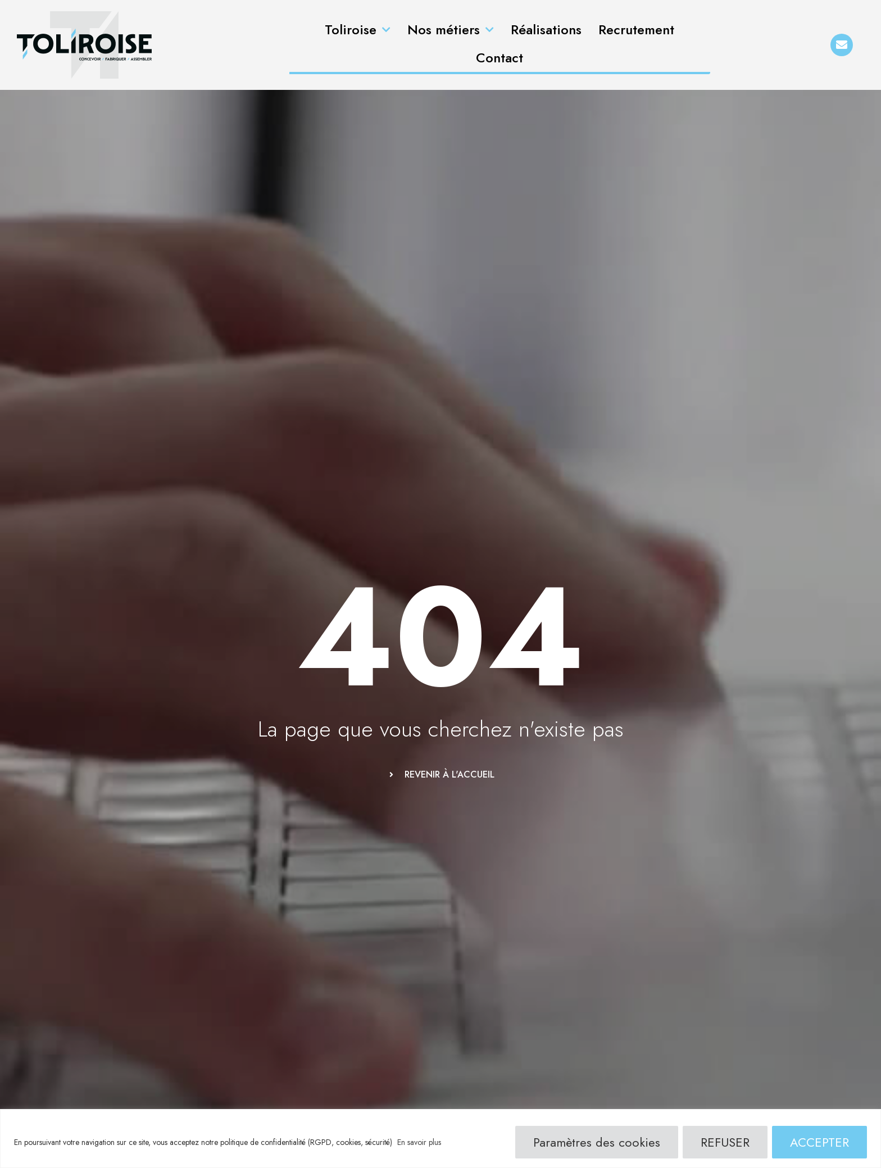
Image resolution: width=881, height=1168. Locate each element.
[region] (440, 1138)
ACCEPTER (819, 1142)
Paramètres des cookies (596, 1142)
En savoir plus (419, 1142)
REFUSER (725, 1142)
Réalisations (546, 29)
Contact (499, 57)
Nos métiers (450, 30)
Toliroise (357, 30)
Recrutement (636, 29)
